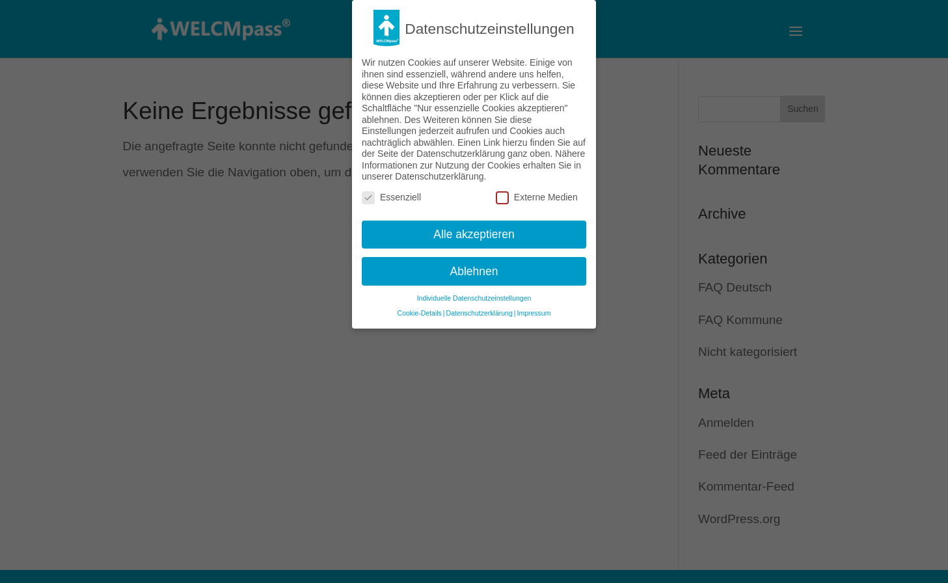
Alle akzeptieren (474, 229)
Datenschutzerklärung (479, 309)
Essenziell (391, 193)
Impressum (533, 309)
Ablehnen (474, 266)
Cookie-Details (420, 309)
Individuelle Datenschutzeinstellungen (474, 294)
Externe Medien (537, 193)
